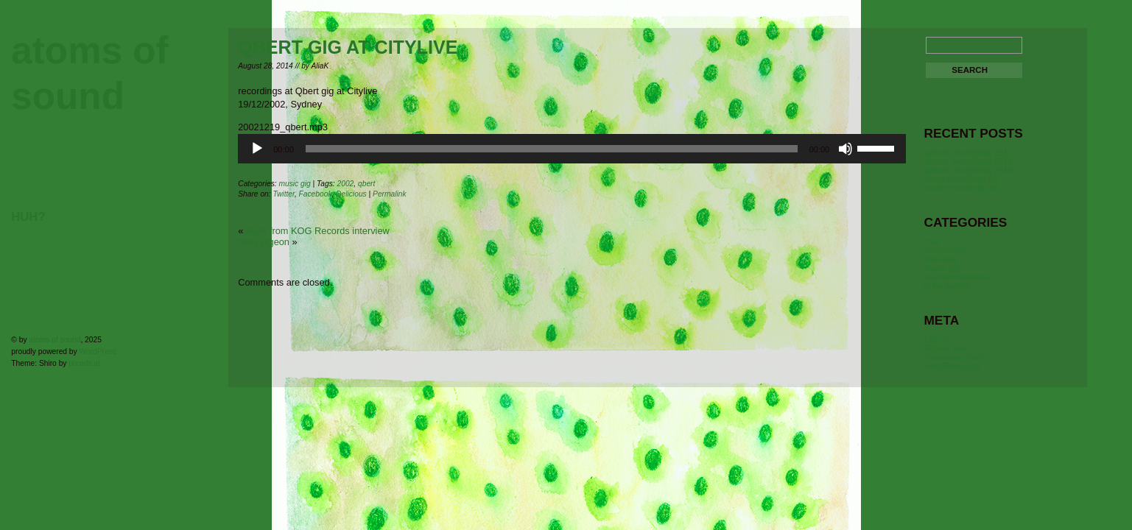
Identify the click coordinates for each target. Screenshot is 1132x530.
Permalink (390, 194)
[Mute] (845, 148)
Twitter (283, 194)
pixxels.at (84, 363)
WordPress (98, 351)
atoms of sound (54, 340)
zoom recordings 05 (961, 178)
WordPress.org (952, 365)
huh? (28, 217)
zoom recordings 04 (961, 187)
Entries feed (946, 348)
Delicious (351, 194)
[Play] (257, 148)
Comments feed (953, 357)
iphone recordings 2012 (968, 152)
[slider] (552, 148)
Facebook (315, 194)
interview (940, 259)
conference (945, 250)
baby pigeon (263, 241)
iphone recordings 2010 (968, 170)
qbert (366, 184)
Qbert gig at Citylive (347, 47)
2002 (345, 184)
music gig (294, 184)
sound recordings (956, 276)
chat (932, 241)
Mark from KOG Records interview (318, 230)
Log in (935, 339)
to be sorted (946, 285)
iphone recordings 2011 (968, 161)
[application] (572, 148)
